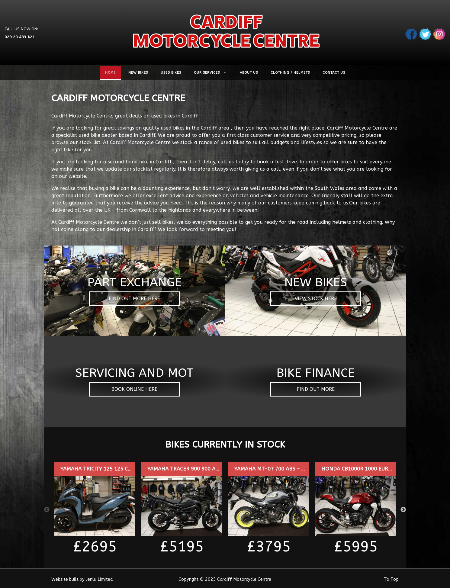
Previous (47, 510)
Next (403, 510)
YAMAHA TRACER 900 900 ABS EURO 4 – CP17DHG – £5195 (219, 469)
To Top (391, 579)
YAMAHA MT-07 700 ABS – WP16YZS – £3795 (289, 469)
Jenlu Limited (99, 579)
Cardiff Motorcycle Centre (244, 579)
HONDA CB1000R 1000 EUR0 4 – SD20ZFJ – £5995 (381, 469)
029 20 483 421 (20, 36)
